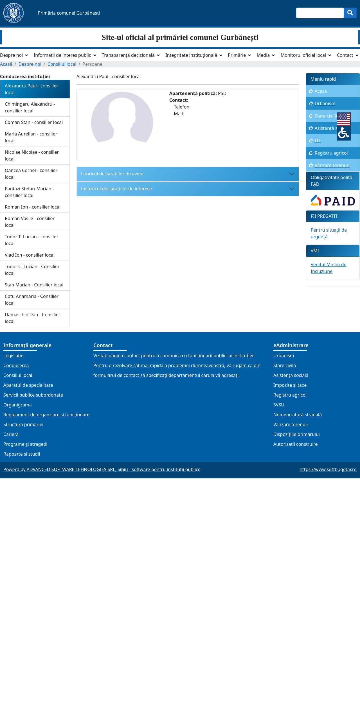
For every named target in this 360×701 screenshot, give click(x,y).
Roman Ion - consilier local (32, 207)
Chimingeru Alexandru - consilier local (30, 107)
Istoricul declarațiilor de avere (112, 174)
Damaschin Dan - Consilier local (32, 317)
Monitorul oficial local (303, 55)
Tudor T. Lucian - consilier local (31, 240)
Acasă (6, 64)
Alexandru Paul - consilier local (31, 89)
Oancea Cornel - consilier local (31, 173)
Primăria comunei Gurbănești (69, 13)
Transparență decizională (128, 55)
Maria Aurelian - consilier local (31, 137)
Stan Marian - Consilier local (34, 285)
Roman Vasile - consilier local (30, 221)
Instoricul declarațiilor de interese (116, 189)
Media (263, 55)
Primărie (237, 55)
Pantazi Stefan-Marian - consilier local (29, 192)
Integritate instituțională (191, 55)
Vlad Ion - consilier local (30, 255)
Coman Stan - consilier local (34, 122)
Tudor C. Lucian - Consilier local (32, 269)
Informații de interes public (62, 55)
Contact (345, 55)
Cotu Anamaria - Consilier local (31, 299)
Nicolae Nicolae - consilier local (32, 155)
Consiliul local (62, 64)
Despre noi (11, 55)
